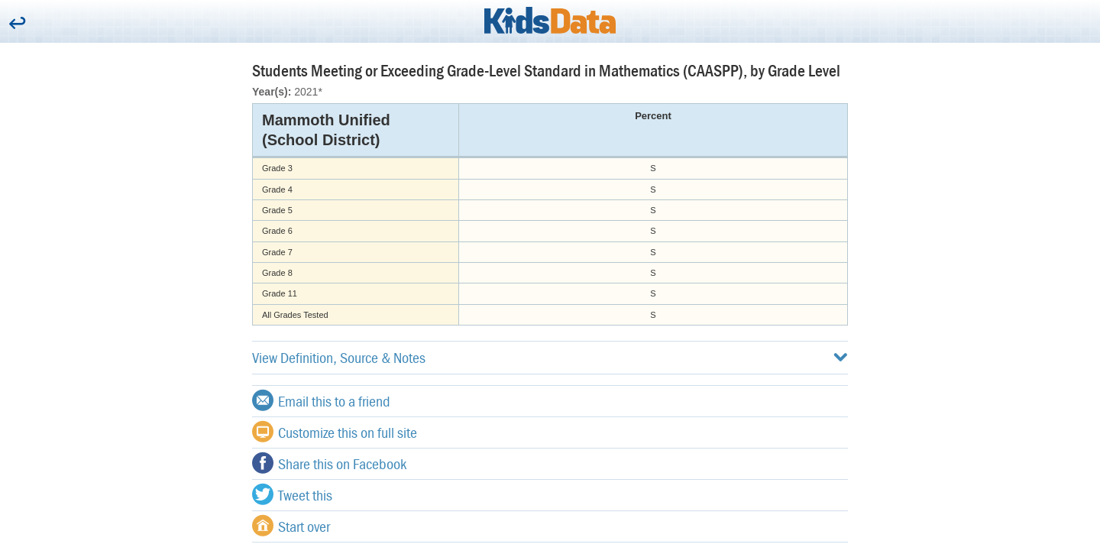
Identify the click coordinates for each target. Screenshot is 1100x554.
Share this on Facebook (329, 463)
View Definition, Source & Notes (550, 357)
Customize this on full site (334, 431)
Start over (291, 525)
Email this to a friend (321, 400)
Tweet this (292, 494)
